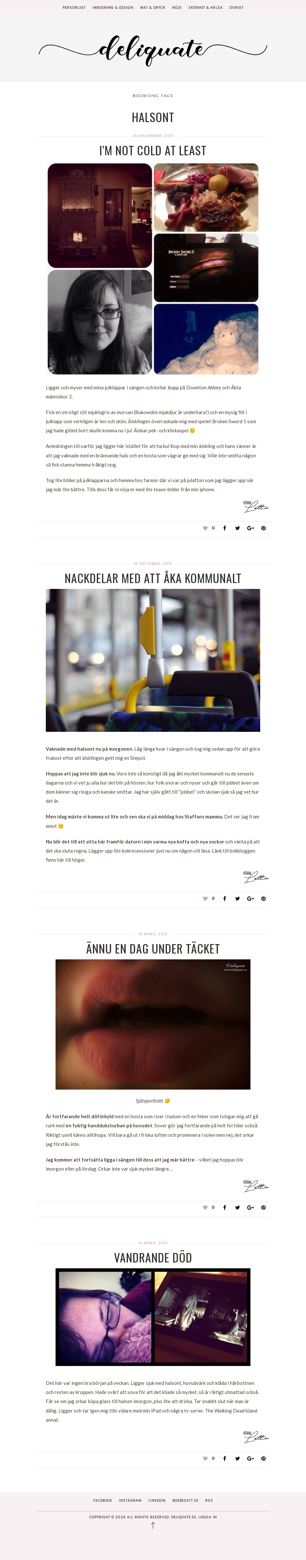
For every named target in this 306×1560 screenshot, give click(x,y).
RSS (209, 1500)
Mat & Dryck (152, 7)
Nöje (177, 7)
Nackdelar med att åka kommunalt (153, 577)
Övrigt (237, 7)
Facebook (102, 1500)
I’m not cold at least (153, 150)
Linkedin (157, 1500)
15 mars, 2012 (153, 934)
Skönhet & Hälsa (205, 7)
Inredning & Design (113, 7)
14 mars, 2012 (153, 1243)
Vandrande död (153, 1257)
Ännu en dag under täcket (153, 948)
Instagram (130, 1500)
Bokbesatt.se (185, 1500)
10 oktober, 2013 (153, 564)
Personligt (74, 7)
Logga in (207, 1517)
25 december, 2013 (153, 136)
